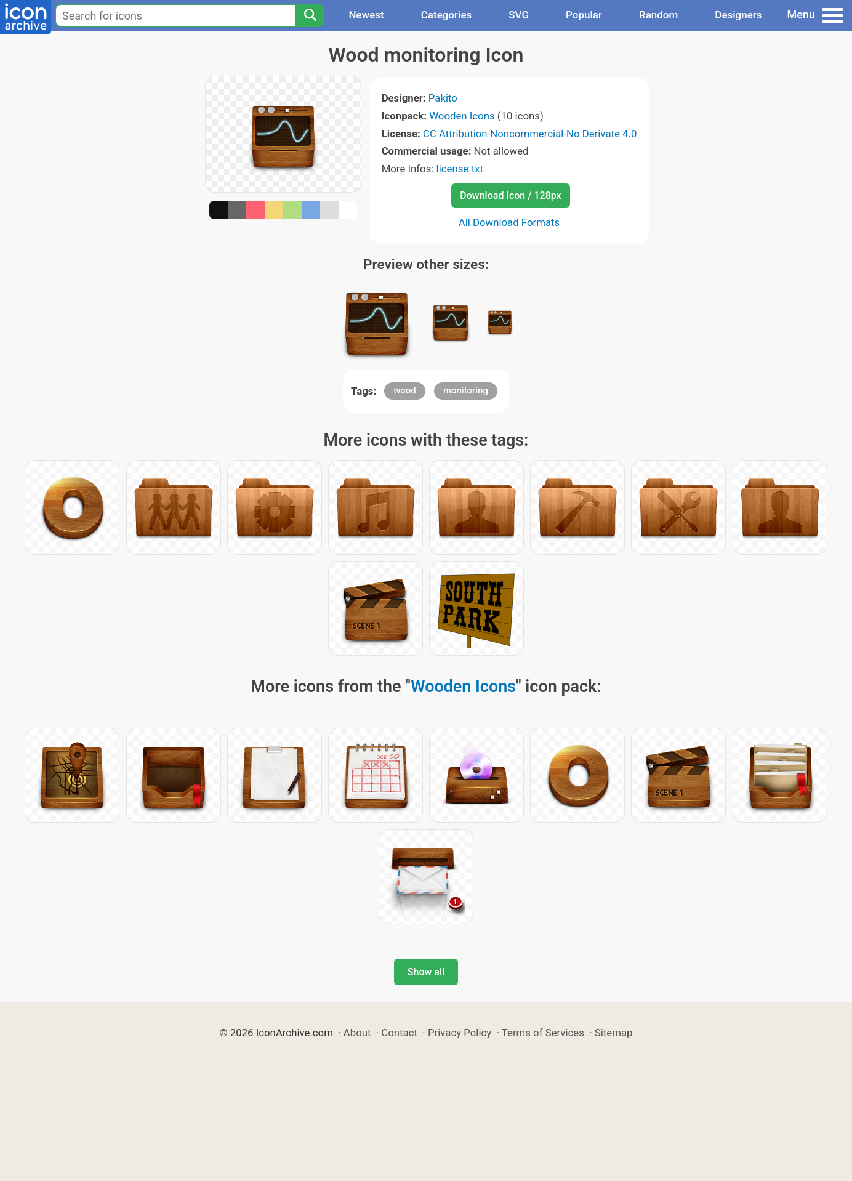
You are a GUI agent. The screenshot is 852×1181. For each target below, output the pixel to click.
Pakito (442, 98)
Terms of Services (543, 1032)
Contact (399, 1032)
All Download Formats (509, 222)
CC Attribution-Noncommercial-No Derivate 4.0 (530, 133)
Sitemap (614, 1032)
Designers (738, 15)
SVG (518, 15)
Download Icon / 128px (510, 195)
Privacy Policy (459, 1032)
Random (658, 15)
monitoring (465, 390)
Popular (584, 15)
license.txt (459, 169)
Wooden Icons (461, 116)
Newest (366, 15)
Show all (426, 972)
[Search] (309, 15)
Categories (446, 15)
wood (404, 390)
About (357, 1032)
